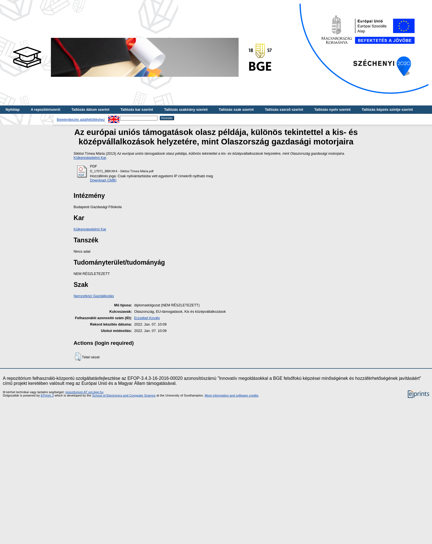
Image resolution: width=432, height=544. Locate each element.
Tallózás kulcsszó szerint (27, 118)
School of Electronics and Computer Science (123, 395)
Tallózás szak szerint (236, 109)
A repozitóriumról (45, 109)
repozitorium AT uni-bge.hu (84, 392)
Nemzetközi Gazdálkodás (94, 296)
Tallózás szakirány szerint (186, 109)
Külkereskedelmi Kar (90, 158)
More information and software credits (231, 395)
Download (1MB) (103, 180)
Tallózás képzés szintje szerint (387, 109)
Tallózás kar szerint (136, 109)
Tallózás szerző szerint (284, 109)
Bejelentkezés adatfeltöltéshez (81, 119)
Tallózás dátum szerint (90, 109)
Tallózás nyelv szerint (332, 109)
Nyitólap (12, 109)
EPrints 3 (47, 395)
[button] (78, 357)
